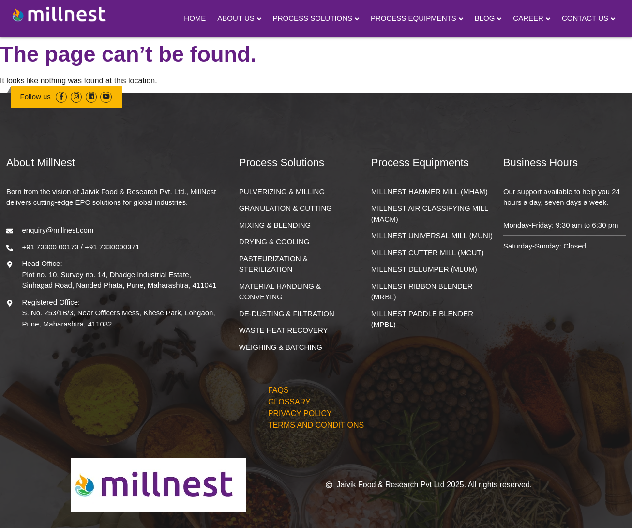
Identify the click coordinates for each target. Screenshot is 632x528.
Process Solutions (312, 18)
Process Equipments (413, 18)
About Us (235, 18)
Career (528, 18)
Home (195, 18)
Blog (485, 18)
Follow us (35, 96)
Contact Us (585, 18)
